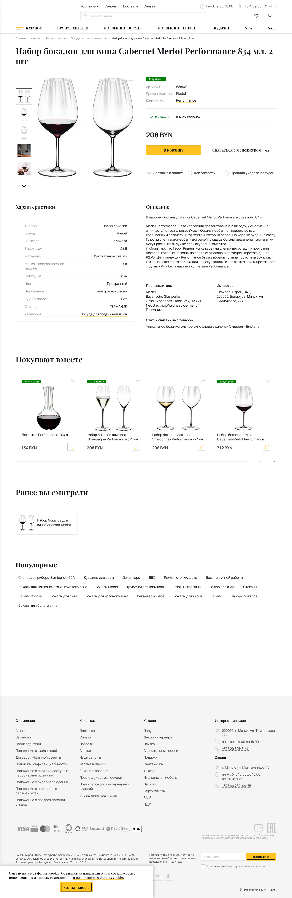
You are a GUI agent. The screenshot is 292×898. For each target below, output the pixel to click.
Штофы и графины (186, 587)
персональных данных (251, 866)
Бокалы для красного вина (107, 596)
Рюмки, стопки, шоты (180, 577)
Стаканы (250, 587)
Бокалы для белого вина (37, 605)
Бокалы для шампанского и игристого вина (52, 587)
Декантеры (131, 577)
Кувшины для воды (99, 577)
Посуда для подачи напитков (104, 314)
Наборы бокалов (244, 596)
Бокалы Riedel (107, 587)
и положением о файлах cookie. (98, 877)
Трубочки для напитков (145, 587)
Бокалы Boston (30, 596)
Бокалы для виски (188, 596)
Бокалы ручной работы (224, 577)
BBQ (152, 577)
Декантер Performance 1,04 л (45, 435)
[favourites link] (256, 16)
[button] (24, 186)
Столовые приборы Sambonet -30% (46, 577)
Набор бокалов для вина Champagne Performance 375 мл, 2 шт (113, 437)
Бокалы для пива (64, 596)
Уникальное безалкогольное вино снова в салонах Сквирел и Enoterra (203, 326)
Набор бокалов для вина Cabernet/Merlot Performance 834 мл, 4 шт (240, 437)
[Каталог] (29, 28)
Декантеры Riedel (151, 596)
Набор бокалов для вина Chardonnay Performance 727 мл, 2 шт (178, 437)
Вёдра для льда (222, 587)
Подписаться (261, 857)
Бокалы (216, 596)
